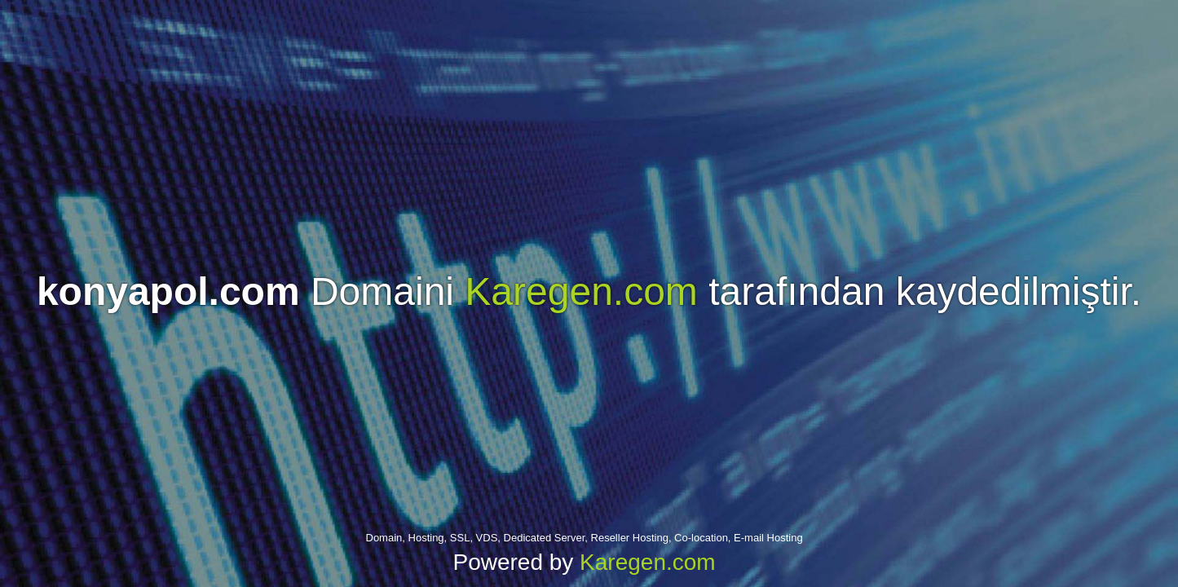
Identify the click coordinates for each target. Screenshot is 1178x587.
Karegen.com (581, 291)
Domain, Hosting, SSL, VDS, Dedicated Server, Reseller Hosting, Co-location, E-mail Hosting (584, 538)
